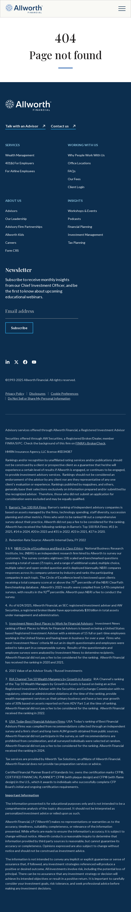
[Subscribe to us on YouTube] (34, 362)
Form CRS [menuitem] (12, 250)
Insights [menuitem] (75, 200)
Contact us (60, 126)
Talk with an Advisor (21, 126)
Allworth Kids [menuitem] (14, 234)
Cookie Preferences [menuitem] (64, 393)
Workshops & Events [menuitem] (82, 211)
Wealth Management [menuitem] (19, 155)
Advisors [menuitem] (11, 211)
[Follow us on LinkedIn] (7, 362)
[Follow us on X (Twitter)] (16, 362)
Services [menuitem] (12, 145)
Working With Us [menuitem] (83, 145)
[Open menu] (121, 8)
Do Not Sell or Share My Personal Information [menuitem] (39, 398)
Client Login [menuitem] (76, 187)
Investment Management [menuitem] (85, 234)
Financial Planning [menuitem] (80, 226)
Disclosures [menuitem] (37, 393)
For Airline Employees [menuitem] (20, 171)
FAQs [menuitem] (72, 171)
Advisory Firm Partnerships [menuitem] (23, 226)
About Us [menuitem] (13, 200)
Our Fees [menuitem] (74, 179)
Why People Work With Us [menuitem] (86, 155)
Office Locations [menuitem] (79, 163)
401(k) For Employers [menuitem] (19, 163)
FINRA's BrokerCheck (90, 443)
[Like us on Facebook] (25, 362)
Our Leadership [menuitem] (16, 219)
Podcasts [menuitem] (74, 219)
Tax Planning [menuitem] (76, 242)
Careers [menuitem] (10, 242)
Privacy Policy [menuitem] (14, 393)
